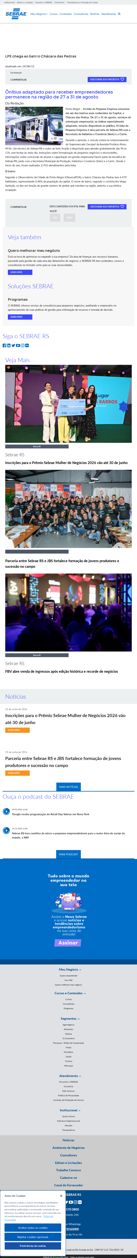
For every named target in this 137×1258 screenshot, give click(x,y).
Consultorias (81, 13)
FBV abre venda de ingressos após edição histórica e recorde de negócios (61, 671)
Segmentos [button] (68, 1018)
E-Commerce (69, 1038)
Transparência (68, 1130)
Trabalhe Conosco (68, 1170)
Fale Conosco (68, 1091)
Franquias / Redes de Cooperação (68, 1043)
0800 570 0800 (68, 1209)
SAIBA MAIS (16, 272)
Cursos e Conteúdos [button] (69, 993)
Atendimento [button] (68, 1076)
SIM (55, 217)
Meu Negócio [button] (68, 969)
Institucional (9, 2)
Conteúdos (65, 13)
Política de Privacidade (68, 1095)
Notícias (95, 13)
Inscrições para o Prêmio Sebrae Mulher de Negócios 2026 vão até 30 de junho (66, 463)
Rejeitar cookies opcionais (32, 1237)
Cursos (54, 13)
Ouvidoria (68, 1086)
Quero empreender (68, 975)
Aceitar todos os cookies (33, 1227)
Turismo (68, 1061)
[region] (33, 1223)
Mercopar (68, 1065)
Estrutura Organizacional (68, 1121)
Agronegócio (68, 1024)
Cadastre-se (68, 1177)
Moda (68, 1047)
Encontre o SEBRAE (44, 2)
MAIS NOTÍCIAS (68, 786)
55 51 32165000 (69, 1229)
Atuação (68, 1125)
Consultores (59, 2)
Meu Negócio (39, 13)
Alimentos (68, 1029)
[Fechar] (61, 1196)
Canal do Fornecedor (68, 1185)
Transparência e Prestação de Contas (82, 2)
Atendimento (108, 13)
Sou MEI (68, 980)
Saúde (68, 1056)
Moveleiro (68, 1052)
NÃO (69, 217)
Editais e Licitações (25, 2)
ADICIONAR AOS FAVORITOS (107, 79)
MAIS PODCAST (68, 854)
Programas (68, 1008)
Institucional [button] (68, 1110)
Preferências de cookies (33, 1246)
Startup (68, 1033)
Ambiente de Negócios (68, 1148)
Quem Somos (68, 1116)
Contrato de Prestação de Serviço (68, 1100)
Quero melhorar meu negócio (68, 984)
